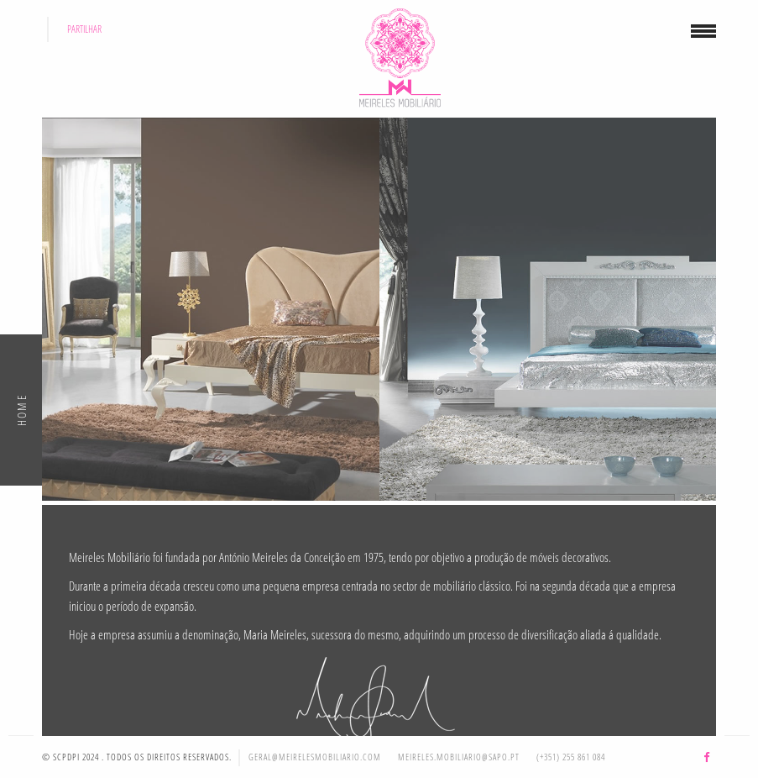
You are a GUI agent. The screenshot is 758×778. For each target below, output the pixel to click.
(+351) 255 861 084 (570, 756)
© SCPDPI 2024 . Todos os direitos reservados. (137, 756)
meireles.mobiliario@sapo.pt (459, 756)
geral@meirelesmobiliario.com (314, 756)
